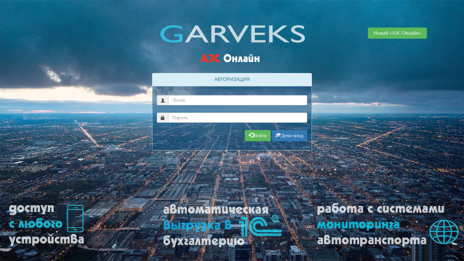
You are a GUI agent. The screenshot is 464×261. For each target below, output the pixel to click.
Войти (258, 135)
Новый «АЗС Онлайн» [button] (397, 33)
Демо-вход (289, 135)
